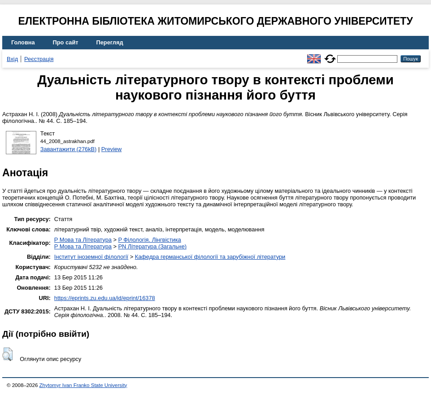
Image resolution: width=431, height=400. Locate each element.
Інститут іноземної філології (91, 256)
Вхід (12, 59)
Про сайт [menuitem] (65, 42)
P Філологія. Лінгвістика (149, 239)
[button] (7, 354)
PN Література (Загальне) (152, 246)
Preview (111, 149)
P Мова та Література (83, 239)
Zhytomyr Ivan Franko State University (83, 385)
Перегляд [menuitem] (109, 42)
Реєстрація (38, 59)
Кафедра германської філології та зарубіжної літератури (210, 256)
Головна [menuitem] (23, 42)
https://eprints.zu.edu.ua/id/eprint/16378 (104, 298)
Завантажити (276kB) (68, 149)
